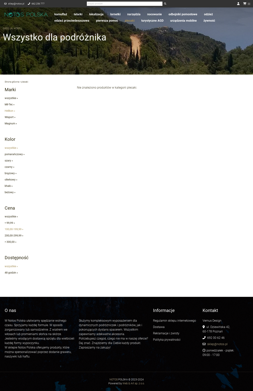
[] (246, 4)
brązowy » (11, 173)
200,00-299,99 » (14, 235)
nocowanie (154, 14)
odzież (208, 14)
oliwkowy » (11, 179)
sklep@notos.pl (16, 3)
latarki (78, 14)
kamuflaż (60, 14)
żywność (209, 20)
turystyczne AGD (152, 20)
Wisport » (10, 117)
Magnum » (11, 123)
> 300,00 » (10, 241)
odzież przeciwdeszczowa (71, 20)
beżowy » (10, 192)
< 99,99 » (10, 222)
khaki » (9, 185)
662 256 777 (38, 3)
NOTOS (113, 379)
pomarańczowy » (15, 154)
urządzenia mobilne (183, 20)
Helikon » (10, 110)
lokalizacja (96, 14)
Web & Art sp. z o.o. (134, 383)
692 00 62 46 (216, 338)
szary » (9, 160)
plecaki (130, 20)
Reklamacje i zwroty (166, 333)
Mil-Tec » (10, 104)
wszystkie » (11, 98)
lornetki (115, 14)
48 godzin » (11, 272)
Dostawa (159, 327)
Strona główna (12, 82)
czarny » (9, 166)
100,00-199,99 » (14, 229)
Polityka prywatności (167, 339)
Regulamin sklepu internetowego (175, 320)
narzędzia (134, 14)
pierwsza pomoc (107, 20)
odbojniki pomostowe (183, 14)
